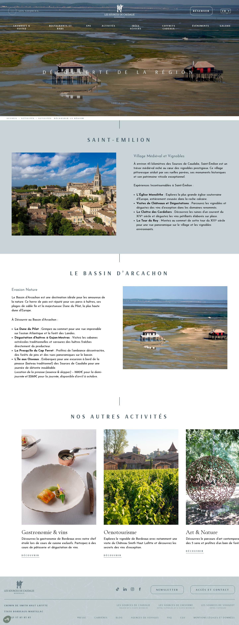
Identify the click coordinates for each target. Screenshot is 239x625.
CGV (182, 617)
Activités (108, 25)
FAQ (169, 617)
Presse (81, 617)
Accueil (12, 118)
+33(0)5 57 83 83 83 (17, 617)
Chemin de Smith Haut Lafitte (26, 605)
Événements (200, 25)
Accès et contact (212, 589)
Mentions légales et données (214, 617)
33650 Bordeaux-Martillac (23, 611)
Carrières (101, 617)
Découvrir (30, 555)
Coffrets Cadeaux (168, 27)
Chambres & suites (21, 27)
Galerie (225, 25)
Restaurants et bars (60, 27)
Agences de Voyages (145, 617)
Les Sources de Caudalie (133, 607)
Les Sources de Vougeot (218, 607)
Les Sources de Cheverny (176, 607)
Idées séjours (135, 27)
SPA (88, 25)
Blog (119, 617)
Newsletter (167, 589)
